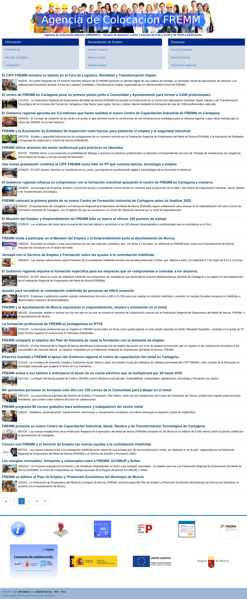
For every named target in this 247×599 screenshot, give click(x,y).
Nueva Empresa (180, 57)
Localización (12, 65)
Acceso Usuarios (98, 49)
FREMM (7, 591)
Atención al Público (16, 57)
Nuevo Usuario (97, 57)
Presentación (13, 49)
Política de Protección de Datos (36, 595)
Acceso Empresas (181, 49)
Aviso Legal (9, 595)
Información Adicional (183, 65)
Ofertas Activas (97, 65)
